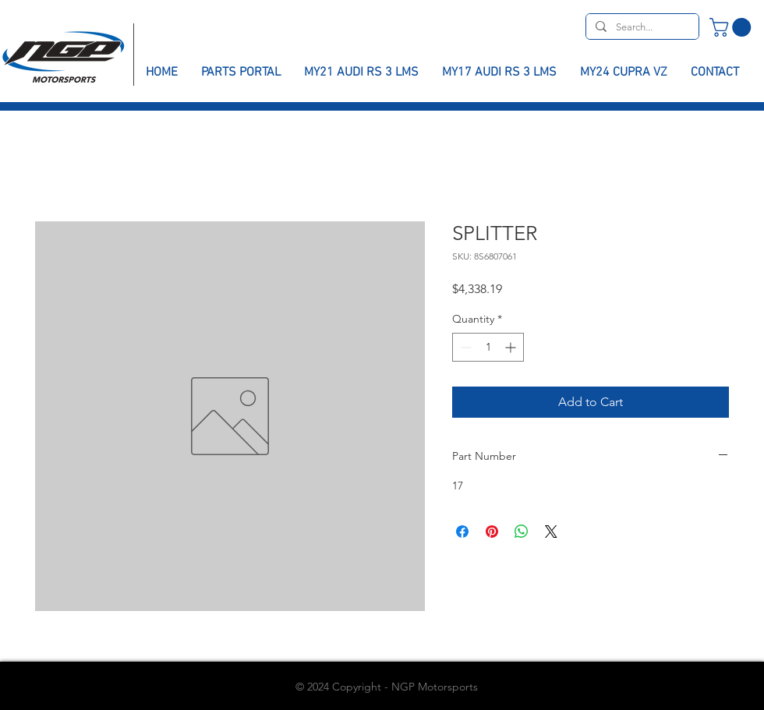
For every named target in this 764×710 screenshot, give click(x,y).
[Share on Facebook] (462, 531)
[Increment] (512, 347)
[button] (732, 27)
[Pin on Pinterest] (492, 531)
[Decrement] (464, 347)
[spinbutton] (488, 347)
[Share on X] (551, 531)
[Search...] (641, 27)
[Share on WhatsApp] (521, 531)
